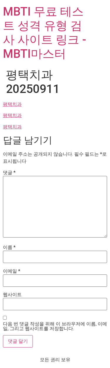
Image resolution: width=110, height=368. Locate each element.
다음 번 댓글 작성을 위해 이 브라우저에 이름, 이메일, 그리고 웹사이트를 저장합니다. (55, 326)
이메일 (11, 271)
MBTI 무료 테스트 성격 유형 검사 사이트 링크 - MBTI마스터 (44, 33)
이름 (9, 247)
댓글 (9, 172)
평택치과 (12, 104)
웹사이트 (12, 294)
